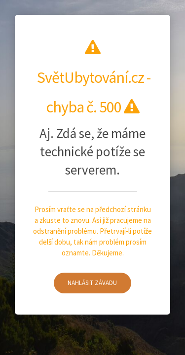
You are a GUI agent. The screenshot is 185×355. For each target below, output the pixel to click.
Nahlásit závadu (92, 283)
